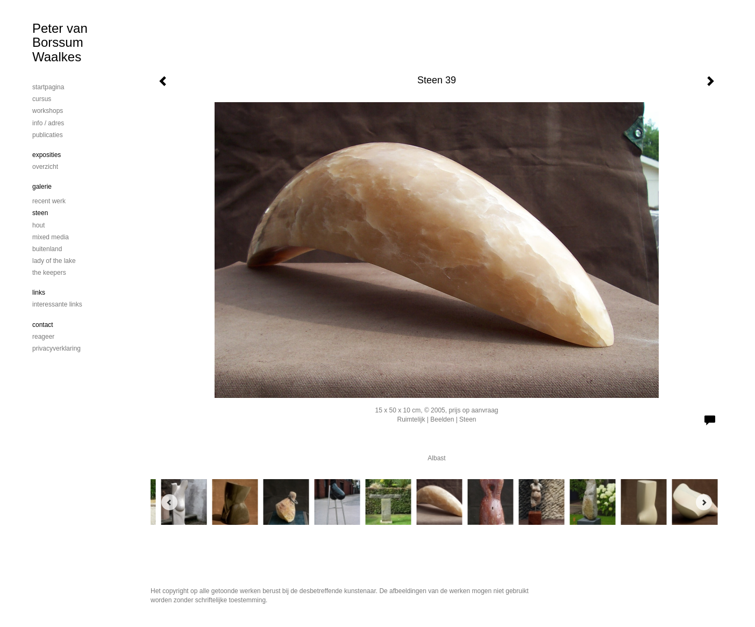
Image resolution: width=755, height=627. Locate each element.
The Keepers (49, 272)
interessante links (57, 304)
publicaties (47, 135)
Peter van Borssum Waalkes (60, 42)
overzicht (45, 166)
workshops (47, 111)
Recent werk (49, 201)
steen (40, 213)
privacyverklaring (56, 348)
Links (38, 292)
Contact (42, 325)
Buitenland (47, 249)
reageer (43, 336)
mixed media (50, 237)
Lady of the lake (54, 261)
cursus (41, 99)
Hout (38, 225)
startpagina (48, 87)
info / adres (48, 123)
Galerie (42, 186)
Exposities (46, 155)
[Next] (704, 502)
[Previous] (169, 502)
